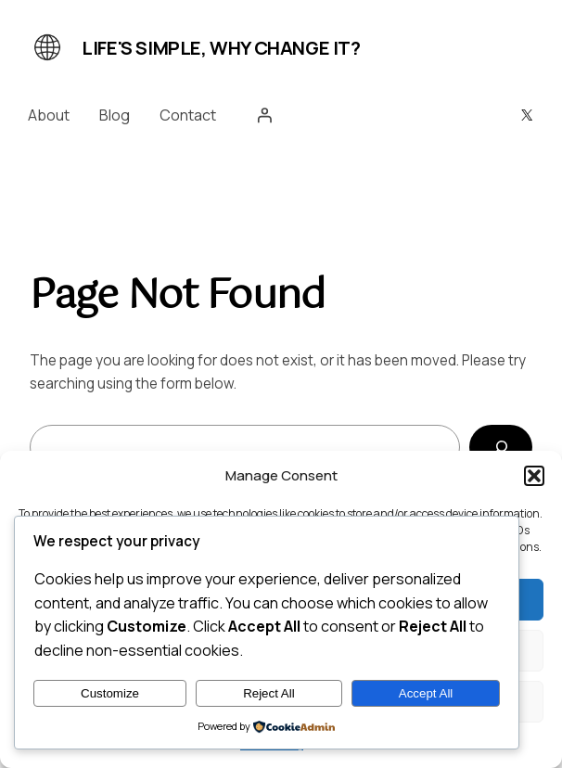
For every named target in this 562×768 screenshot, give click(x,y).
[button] (534, 476)
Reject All (269, 693)
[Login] (264, 115)
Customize (110, 693)
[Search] (501, 447)
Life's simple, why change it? (221, 47)
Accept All (426, 693)
